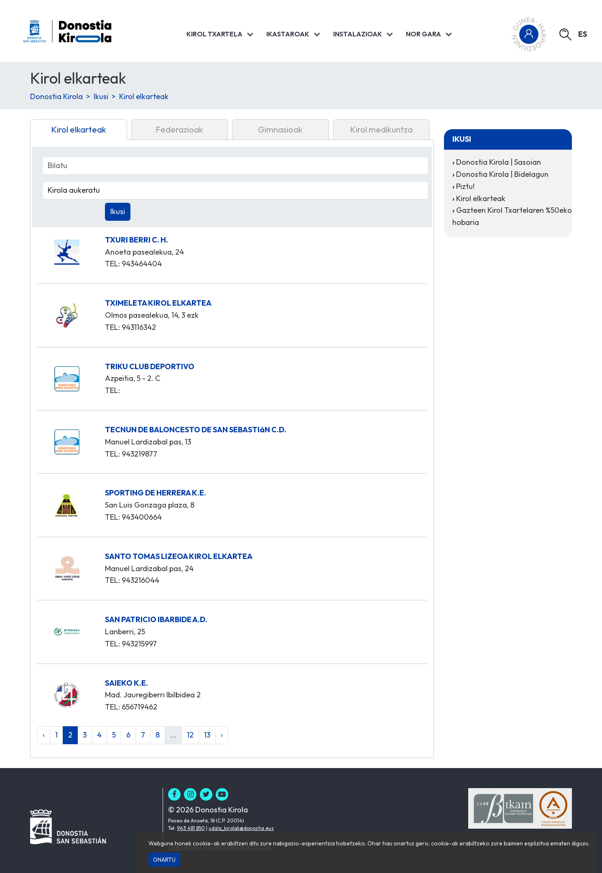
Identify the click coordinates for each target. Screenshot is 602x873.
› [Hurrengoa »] (222, 735)
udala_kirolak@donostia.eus (241, 828)
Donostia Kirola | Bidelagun (502, 174)
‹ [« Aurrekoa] (44, 735)
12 (190, 735)
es (582, 34)
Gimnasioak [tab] (280, 129)
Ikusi (101, 96)
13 (207, 735)
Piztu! (465, 186)
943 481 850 (191, 828)
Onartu (164, 859)
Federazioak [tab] (179, 129)
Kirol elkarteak (143, 96)
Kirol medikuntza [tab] (381, 129)
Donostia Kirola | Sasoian (498, 162)
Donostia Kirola (56, 96)
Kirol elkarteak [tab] (78, 129)
